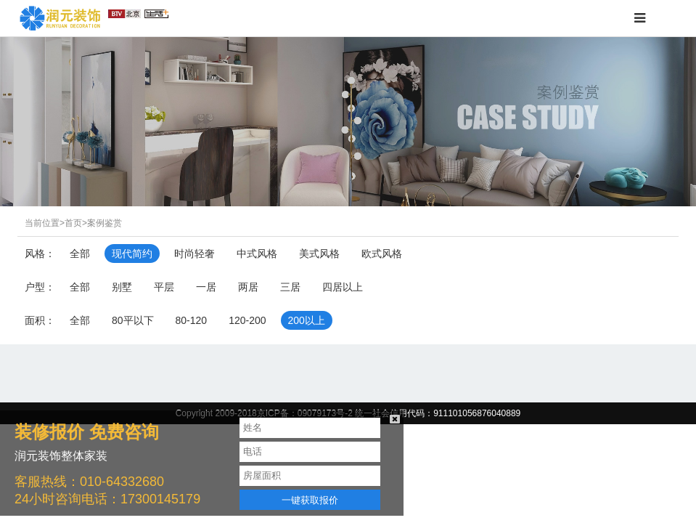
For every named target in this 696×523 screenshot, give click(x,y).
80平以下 (133, 320)
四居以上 (342, 287)
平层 (164, 287)
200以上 (306, 320)
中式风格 (257, 253)
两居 (248, 287)
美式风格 (319, 253)
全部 (80, 253)
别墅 (122, 287)
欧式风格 (381, 253)
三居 (290, 287)
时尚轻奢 (194, 253)
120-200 (247, 320)
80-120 (192, 320)
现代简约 (132, 253)
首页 (73, 223)
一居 (206, 287)
